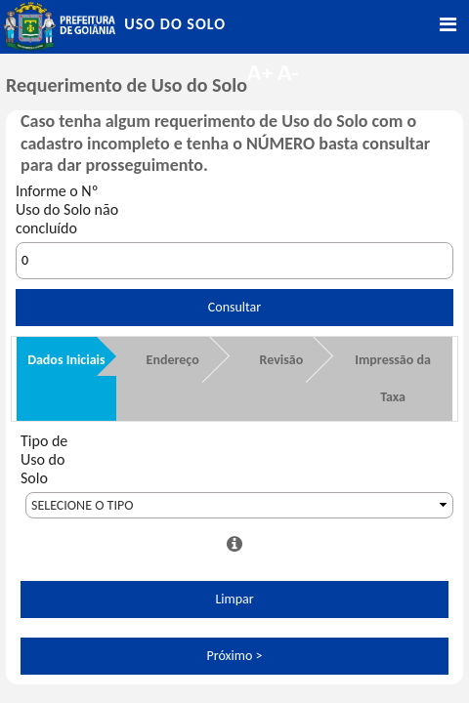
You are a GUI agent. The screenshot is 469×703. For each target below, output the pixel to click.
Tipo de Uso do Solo (44, 459)
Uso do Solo (175, 24)
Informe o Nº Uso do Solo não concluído (67, 209)
